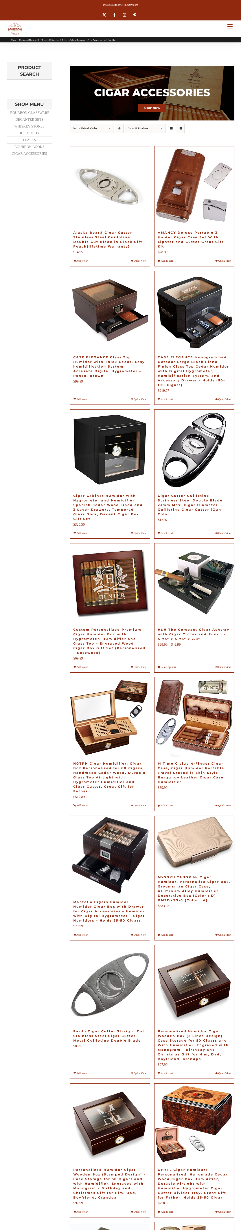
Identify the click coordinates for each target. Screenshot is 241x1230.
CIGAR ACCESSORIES (29, 153)
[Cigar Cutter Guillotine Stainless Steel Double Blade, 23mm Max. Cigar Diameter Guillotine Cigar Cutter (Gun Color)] (194, 449)
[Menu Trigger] (230, 26)
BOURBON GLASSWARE (29, 113)
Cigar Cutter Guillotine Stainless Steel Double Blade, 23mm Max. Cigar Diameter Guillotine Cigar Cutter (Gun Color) (191, 505)
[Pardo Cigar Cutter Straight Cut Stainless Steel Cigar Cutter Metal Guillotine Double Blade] (110, 985)
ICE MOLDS (29, 133)
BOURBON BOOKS (29, 147)
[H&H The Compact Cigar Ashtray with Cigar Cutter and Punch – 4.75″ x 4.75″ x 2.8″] (194, 583)
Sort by (85, 128)
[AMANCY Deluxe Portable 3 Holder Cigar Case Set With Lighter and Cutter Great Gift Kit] (194, 186)
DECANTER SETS (29, 119)
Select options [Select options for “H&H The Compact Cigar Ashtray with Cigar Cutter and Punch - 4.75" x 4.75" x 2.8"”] (168, 667)
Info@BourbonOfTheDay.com (120, 4)
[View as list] (180, 128)
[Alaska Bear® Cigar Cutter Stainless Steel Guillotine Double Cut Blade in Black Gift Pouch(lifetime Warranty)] (110, 186)
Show (138, 128)
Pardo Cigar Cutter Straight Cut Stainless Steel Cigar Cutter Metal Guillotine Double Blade (109, 1035)
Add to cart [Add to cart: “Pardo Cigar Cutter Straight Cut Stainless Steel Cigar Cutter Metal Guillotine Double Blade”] (82, 1073)
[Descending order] (119, 128)
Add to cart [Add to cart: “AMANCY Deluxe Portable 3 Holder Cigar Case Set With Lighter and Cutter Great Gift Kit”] (167, 260)
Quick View (140, 260)
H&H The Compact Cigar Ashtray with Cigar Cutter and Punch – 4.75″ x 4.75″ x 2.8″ (193, 634)
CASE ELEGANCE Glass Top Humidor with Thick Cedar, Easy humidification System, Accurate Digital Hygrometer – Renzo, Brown (109, 366)
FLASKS (29, 140)
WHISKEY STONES (29, 126)
